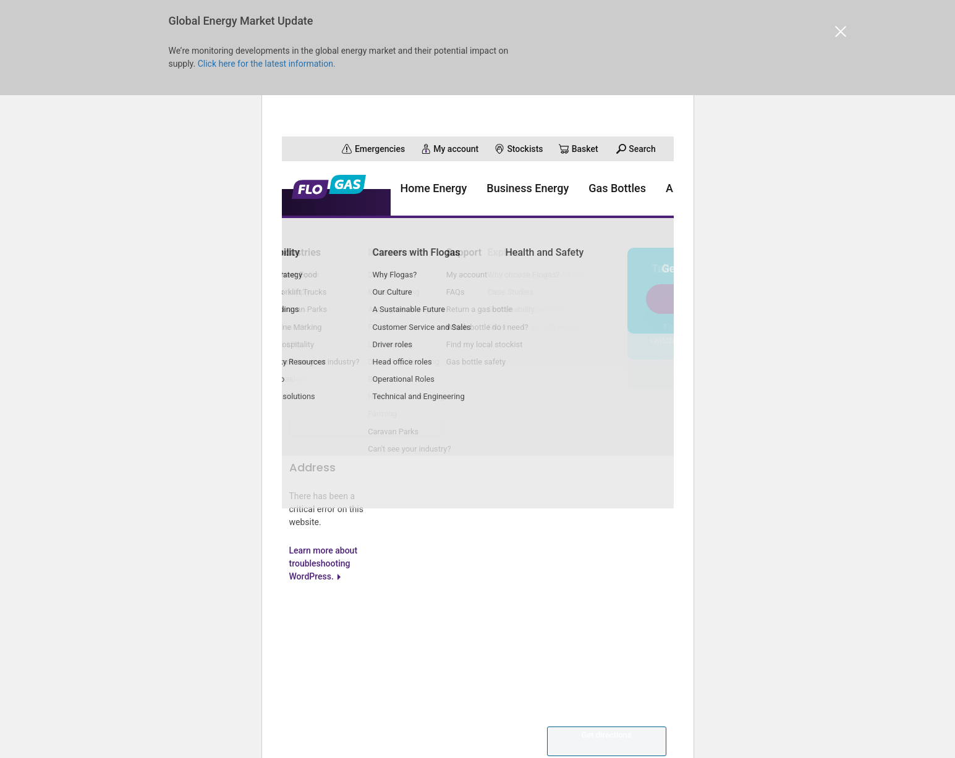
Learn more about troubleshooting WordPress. (323, 590)
